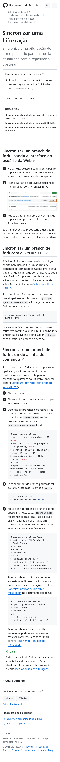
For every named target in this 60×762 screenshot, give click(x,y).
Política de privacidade (13, 704)
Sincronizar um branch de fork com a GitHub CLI (26, 250)
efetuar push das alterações (31, 669)
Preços (15, 750)
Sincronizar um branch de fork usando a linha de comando (26, 354)
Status (6, 750)
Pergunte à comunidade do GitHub (22, 718)
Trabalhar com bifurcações (22, 18)
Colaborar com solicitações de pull (26, 15)
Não (23, 698)
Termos (30, 746)
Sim (9, 698)
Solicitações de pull (18, 11)
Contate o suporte (14, 723)
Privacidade (42, 746)
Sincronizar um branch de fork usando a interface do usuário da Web (27, 155)
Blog (50, 750)
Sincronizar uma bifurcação (22, 22)
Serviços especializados (33, 750)
